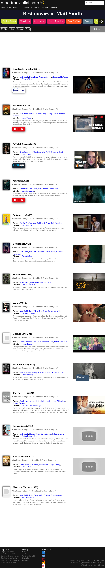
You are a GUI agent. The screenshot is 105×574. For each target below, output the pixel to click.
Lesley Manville (54, 311)
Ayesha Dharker (26, 223)
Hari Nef (61, 372)
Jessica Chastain (19, 403)
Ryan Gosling (27, 256)
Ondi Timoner (27, 375)
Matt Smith (24, 77)
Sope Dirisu (53, 113)
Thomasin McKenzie (60, 77)
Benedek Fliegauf (28, 313)
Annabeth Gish (47, 342)
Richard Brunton (28, 497)
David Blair (26, 467)
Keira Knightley (35, 152)
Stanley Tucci (34, 434)
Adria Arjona (43, 189)
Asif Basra (46, 223)
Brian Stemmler (57, 495)
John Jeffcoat (27, 225)
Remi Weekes (27, 118)
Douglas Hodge (54, 465)
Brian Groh (33, 495)
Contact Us (45, 8)
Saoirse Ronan (49, 252)
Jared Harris (53, 189)
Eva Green (43, 311)
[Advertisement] (52, 48)
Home (3, 8)
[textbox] (90, 3)
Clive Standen (45, 434)
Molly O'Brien (44, 495)
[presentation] (101, 21)
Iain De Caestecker (36, 252)
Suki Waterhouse (60, 342)
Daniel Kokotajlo (28, 285)
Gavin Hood (26, 154)
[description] (21, 72)
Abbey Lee (61, 401)
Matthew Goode (57, 152)
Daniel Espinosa (28, 191)
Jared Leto (24, 189)
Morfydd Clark (45, 283)
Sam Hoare (43, 465)
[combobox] (90, 3)
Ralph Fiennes (25, 401)
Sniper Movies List (7, 552)
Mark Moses (52, 372)
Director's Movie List (31, 8)
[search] (94, 3)
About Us (54, 8)
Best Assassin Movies (8, 562)
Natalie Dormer (58, 434)
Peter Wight (33, 311)
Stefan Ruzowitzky (29, 436)
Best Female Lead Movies (10, 556)
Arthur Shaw (24, 283)
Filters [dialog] (97, 29)
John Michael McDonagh (31, 405)
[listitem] (9, 21)
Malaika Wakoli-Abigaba (38, 113)
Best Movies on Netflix (9, 558)
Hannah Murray (26, 342)
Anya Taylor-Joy (45, 77)
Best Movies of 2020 (8, 554)
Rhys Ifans (24, 152)
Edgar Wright (27, 79)
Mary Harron (27, 344)
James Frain (24, 465)
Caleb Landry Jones (48, 401)
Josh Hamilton (56, 223)
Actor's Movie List (14, 8)
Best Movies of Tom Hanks (10, 560)
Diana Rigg (33, 77)
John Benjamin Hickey (28, 372)
